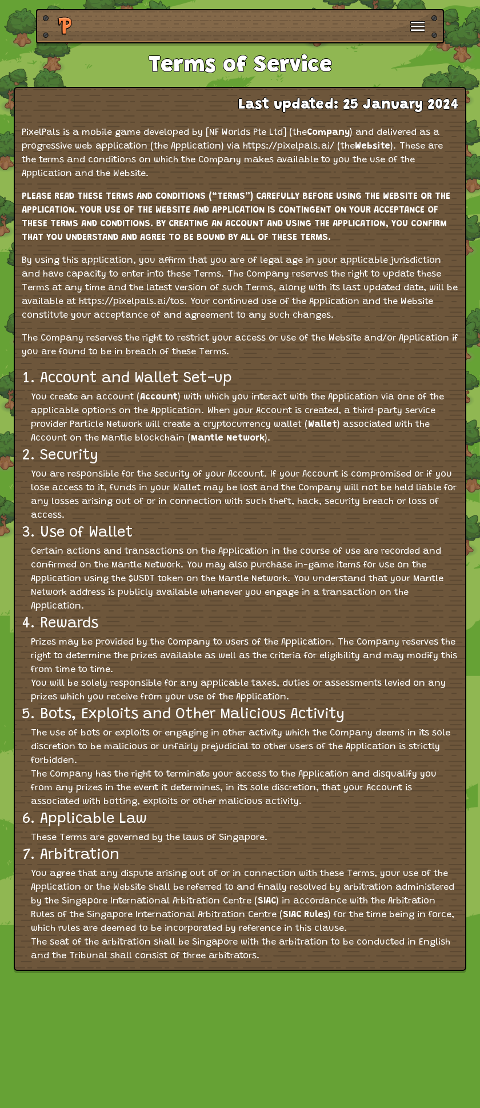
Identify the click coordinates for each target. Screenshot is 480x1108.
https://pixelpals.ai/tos (131, 301)
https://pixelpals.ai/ (288, 146)
